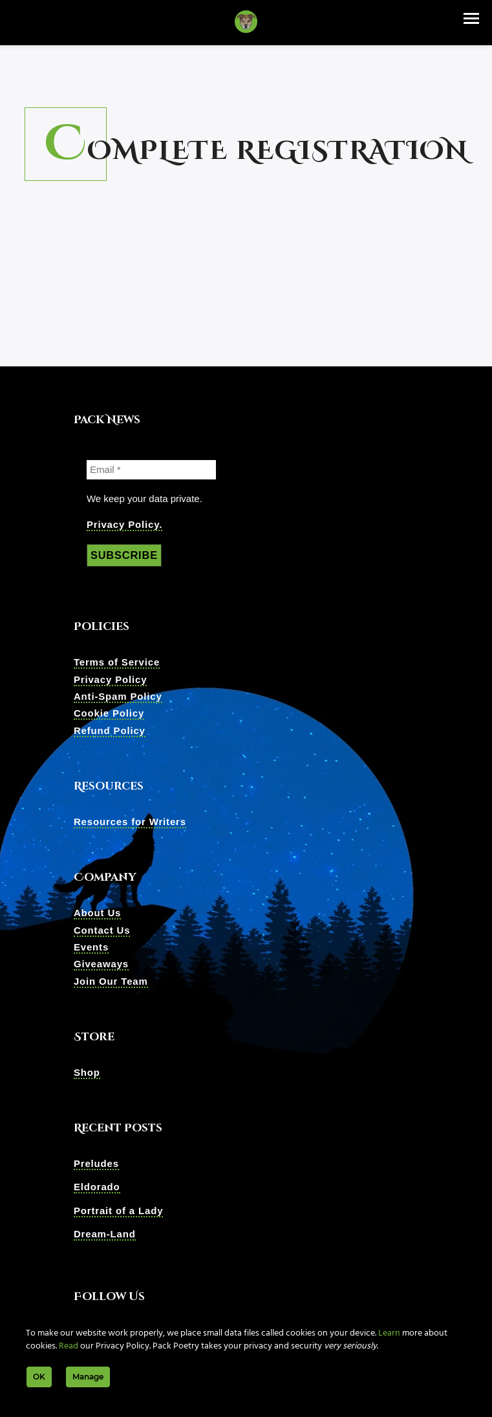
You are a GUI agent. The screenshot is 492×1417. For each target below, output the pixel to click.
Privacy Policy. (124, 524)
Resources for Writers (130, 822)
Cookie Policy (109, 713)
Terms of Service (117, 662)
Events (91, 947)
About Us (97, 913)
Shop (87, 1072)
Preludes (96, 1164)
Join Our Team (111, 981)
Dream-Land (105, 1234)
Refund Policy (109, 731)
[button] (471, 18)
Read (68, 1346)
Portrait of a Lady (118, 1211)
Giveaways (101, 964)
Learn (389, 1333)
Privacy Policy (110, 680)
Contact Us (102, 930)
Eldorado (97, 1187)
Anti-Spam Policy (118, 696)
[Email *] (151, 469)
